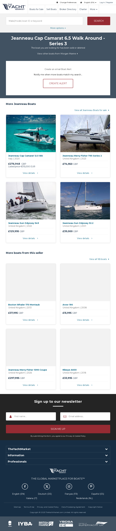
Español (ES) (97, 494)
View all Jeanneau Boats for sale (92, 110)
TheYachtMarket (13, 7)
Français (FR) (71, 494)
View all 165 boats (99, 259)
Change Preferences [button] (66, 2)
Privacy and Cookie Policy (48, 507)
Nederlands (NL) (84, 498)
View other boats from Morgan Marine (58, 53)
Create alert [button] (58, 83)
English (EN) (18, 494)
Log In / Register (106, 2)
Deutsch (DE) (45, 494)
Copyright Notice (95, 507)
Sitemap (17, 507)
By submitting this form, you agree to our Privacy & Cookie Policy (58, 436)
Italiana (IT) (31, 498)
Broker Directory (68, 9)
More (93, 9)
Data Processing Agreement (73, 507)
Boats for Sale (36, 9)
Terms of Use (29, 507)
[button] (98, 21)
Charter (83, 9)
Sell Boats (51, 9)
